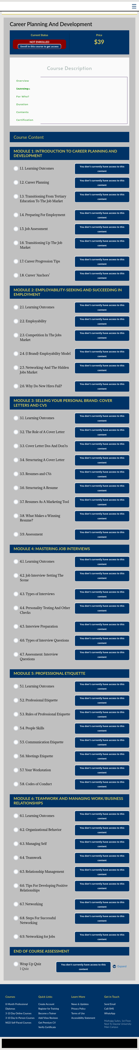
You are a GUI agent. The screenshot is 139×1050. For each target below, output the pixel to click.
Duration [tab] (22, 104)
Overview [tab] (22, 80)
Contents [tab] (22, 112)
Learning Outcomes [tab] (23, 88)
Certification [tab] (24, 119)
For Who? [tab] (22, 96)
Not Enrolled (39, 42)
